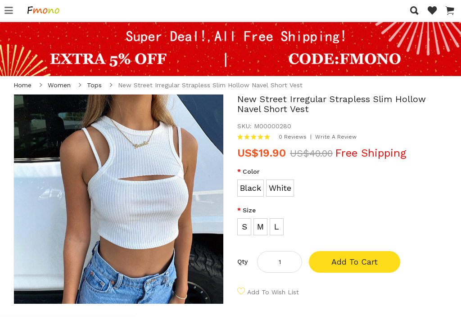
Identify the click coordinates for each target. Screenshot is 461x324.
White (280, 188)
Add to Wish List (273, 292)
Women (59, 85)
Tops (94, 85)
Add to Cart (354, 261)
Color (251, 171)
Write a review (336, 137)
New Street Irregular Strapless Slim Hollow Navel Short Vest (210, 85)
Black (250, 188)
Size (249, 210)
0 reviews (293, 137)
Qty (242, 261)
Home (23, 85)
